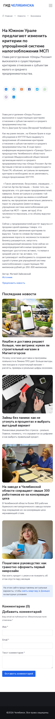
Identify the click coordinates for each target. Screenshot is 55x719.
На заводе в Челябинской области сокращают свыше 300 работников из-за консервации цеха (26, 493)
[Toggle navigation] (50, 5)
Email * (5, 639)
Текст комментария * (13, 652)
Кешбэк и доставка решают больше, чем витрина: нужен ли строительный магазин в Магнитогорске (25, 347)
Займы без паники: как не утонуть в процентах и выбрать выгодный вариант (26, 422)
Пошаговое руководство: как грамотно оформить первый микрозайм (24, 567)
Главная (7, 16)
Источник (7, 277)
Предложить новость (13, 283)
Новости (22, 16)
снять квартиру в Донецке (36, 591)
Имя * (5, 627)
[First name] (27, 633)
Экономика (36, 16)
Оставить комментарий (19, 673)
